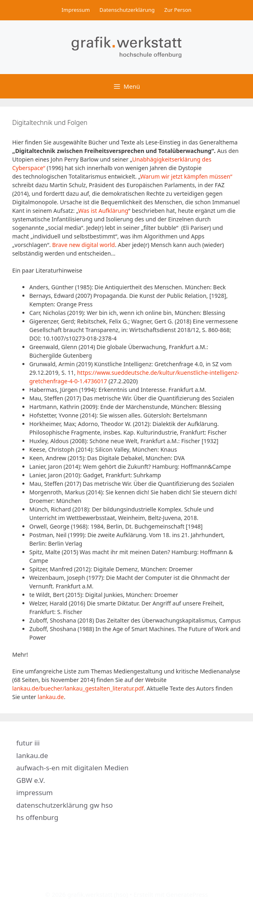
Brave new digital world (83, 245)
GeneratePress (187, 894)
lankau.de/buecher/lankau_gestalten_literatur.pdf (78, 688)
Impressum (75, 9)
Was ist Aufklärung (103, 210)
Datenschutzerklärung (127, 9)
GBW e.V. (30, 780)
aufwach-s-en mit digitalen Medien (72, 767)
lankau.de (51, 697)
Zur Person (178, 9)
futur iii (28, 742)
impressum (34, 792)
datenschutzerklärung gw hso (64, 805)
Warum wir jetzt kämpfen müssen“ (186, 176)
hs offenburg (37, 817)
